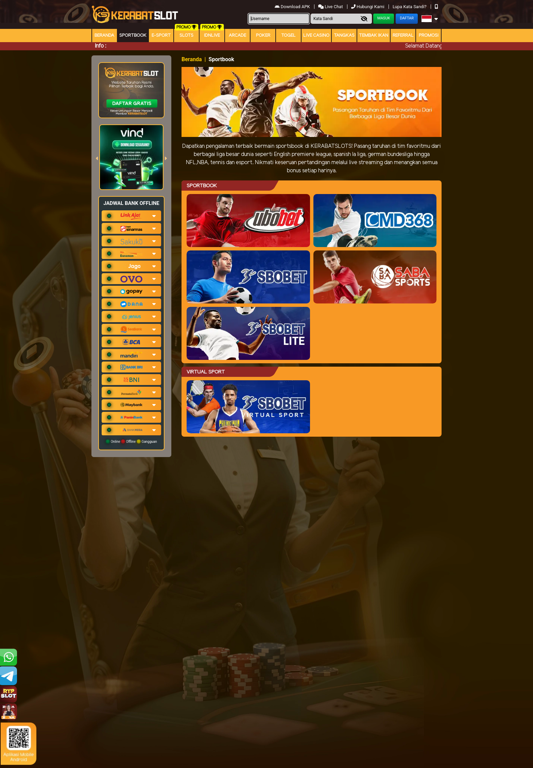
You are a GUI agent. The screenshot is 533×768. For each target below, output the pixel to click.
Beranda (104, 35)
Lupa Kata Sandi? (410, 6)
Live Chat (331, 6)
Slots (186, 35)
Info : (100, 46)
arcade (237, 35)
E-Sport (161, 35)
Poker (263, 35)
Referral (403, 35)
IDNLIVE (212, 35)
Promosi (429, 35)
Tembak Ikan (373, 35)
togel (288, 35)
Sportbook (133, 35)
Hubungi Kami (368, 6)
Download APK (293, 6)
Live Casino (316, 35)
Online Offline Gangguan (131, 441)
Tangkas (344, 35)
